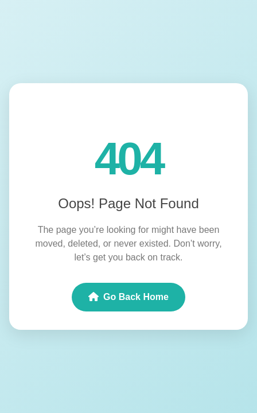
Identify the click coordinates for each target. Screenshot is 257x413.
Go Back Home (128, 297)
